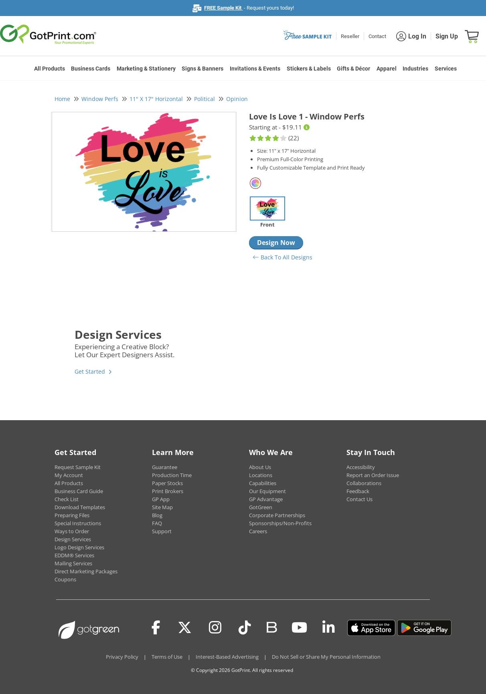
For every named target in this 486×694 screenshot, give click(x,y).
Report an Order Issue (372, 475)
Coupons (65, 579)
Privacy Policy (122, 656)
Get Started (90, 371)
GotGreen (260, 507)
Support (162, 531)
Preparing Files (72, 515)
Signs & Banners (202, 68)
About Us (260, 467)
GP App (161, 499)
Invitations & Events (255, 68)
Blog (157, 515)
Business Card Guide (79, 491)
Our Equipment (267, 491)
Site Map (162, 507)
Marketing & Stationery (146, 68)
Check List (67, 499)
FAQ (157, 523)
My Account (69, 475)
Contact (377, 36)
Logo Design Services (79, 547)
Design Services (73, 539)
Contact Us (359, 499)
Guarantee (164, 467)
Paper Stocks (167, 483)
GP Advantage (266, 499)
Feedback (357, 491)
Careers (258, 531)
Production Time (172, 475)
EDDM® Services (74, 555)
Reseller (350, 36)
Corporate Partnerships (277, 515)
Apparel (387, 68)
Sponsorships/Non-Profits (280, 523)
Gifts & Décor (353, 68)
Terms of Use (167, 656)
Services (446, 68)
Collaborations (363, 483)
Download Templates (80, 507)
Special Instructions (78, 523)
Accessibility (360, 467)
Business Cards (90, 68)
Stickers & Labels (309, 68)
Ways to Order (72, 531)
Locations (260, 475)
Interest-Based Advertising (227, 656)
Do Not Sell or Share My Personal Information (326, 656)
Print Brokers (167, 491)
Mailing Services (73, 563)
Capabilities (262, 483)
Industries (415, 68)
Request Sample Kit (78, 467)
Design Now (276, 242)
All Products (49, 68)
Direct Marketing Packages (86, 571)
